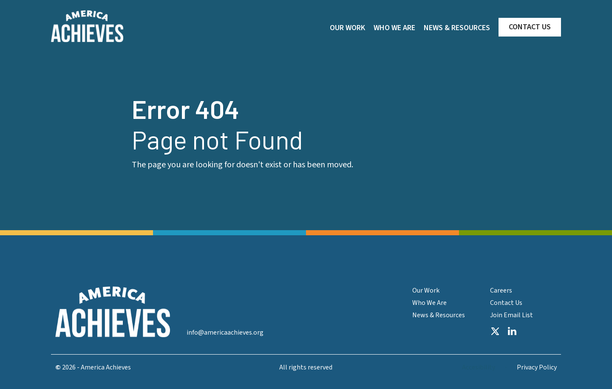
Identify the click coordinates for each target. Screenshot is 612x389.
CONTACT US (530, 27)
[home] (87, 26)
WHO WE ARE (394, 28)
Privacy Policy (537, 367)
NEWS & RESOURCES (457, 28)
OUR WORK (347, 28)
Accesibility (478, 367)
